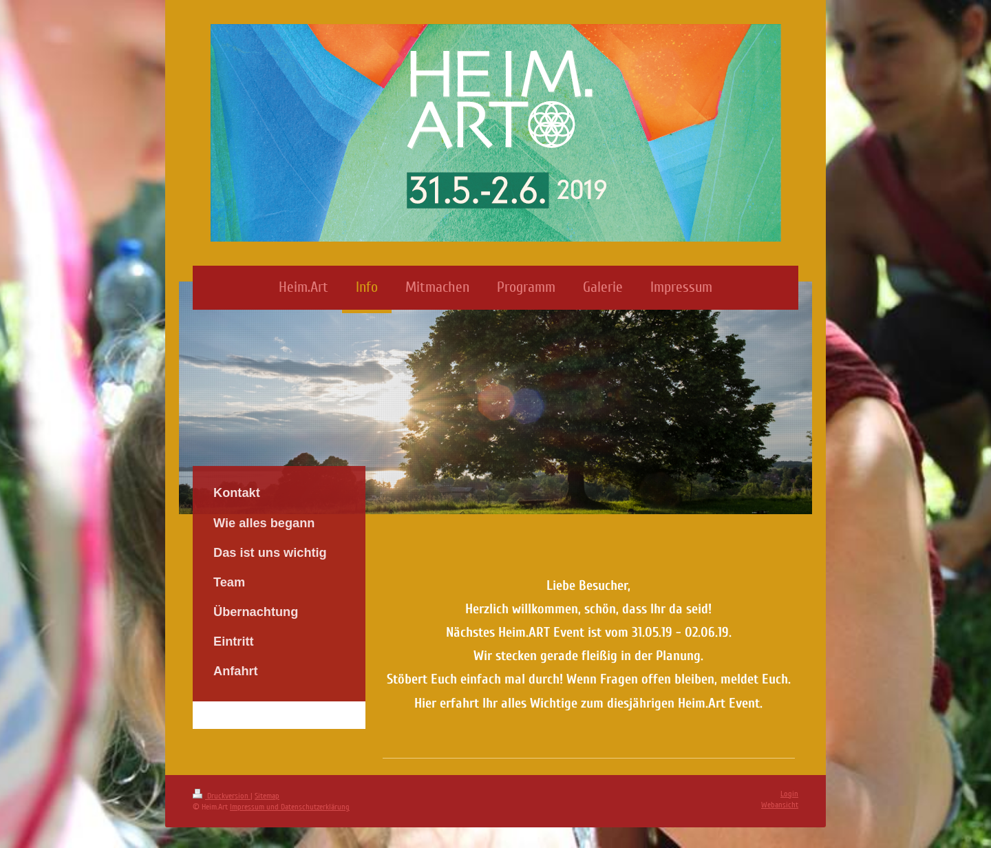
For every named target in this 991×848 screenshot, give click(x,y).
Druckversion (222, 796)
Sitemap (267, 796)
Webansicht (779, 805)
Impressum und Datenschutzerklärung (290, 807)
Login (789, 794)
